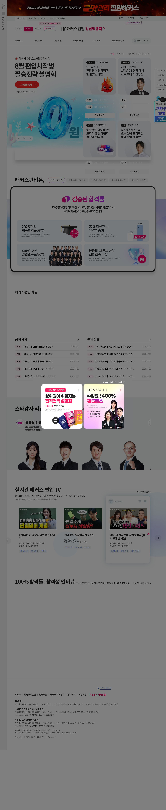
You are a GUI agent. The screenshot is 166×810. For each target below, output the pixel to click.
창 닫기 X (121, 382)
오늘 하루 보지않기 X (108, 382)
